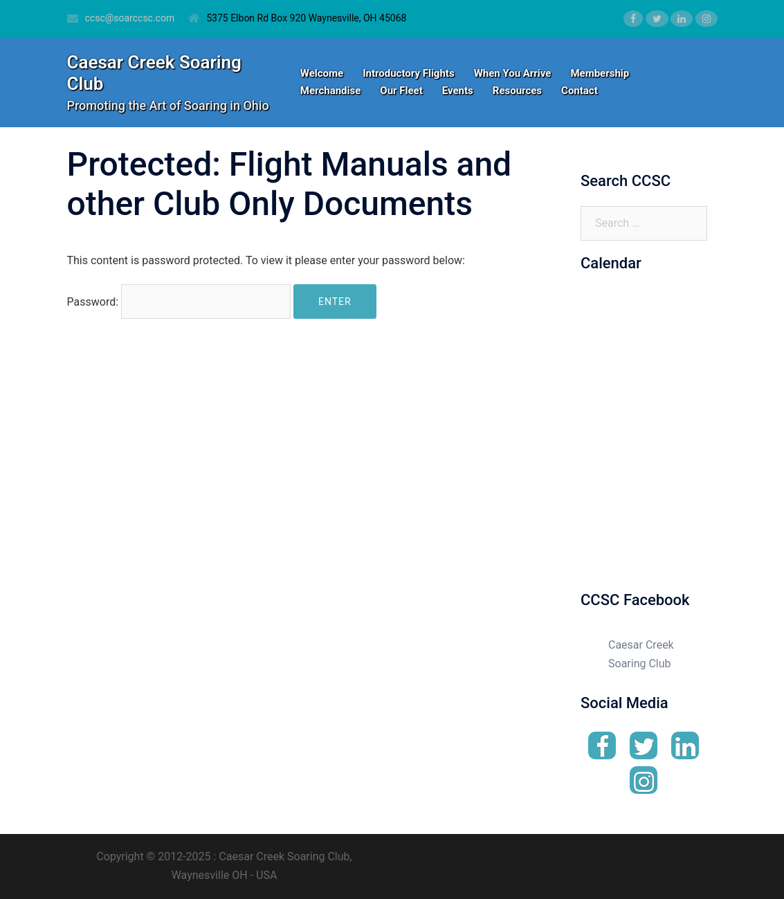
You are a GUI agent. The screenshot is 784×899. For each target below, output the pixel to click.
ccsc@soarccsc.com (130, 18)
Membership (599, 73)
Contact (579, 90)
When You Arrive (512, 73)
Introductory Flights (408, 73)
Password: (179, 301)
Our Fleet (401, 90)
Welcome (321, 73)
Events (457, 90)
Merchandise (330, 90)
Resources (517, 90)
